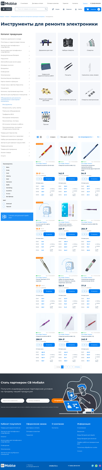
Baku (7, 167)
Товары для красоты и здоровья (15, 136)
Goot (7, 173)
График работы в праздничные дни (88, 443)
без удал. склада (67, 137)
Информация (83, 424)
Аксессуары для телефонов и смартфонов (15, 51)
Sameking (9, 188)
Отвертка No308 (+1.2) (87, 336)
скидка (52, 137)
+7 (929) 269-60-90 (74, 466)
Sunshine (9, 190)
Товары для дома (15, 146)
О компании (24, 3)
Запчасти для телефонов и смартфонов (15, 46)
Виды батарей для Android (86, 438)
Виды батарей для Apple (86, 435)
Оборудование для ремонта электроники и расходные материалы (28, 16)
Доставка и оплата (37, 3)
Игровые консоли (7, 65)
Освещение (15, 71)
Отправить (58, 400)
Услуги (15, 156)
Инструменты (7, 104)
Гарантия (65, 3)
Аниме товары (15, 152)
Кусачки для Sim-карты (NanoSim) (43, 224)
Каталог (7, 16)
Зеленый (9, 203)
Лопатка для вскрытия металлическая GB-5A (88, 280)
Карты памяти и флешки (15, 81)
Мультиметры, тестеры (10, 121)
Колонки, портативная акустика (15, 91)
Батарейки (15, 68)
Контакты (75, 3)
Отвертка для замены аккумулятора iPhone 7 (65, 224)
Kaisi (7, 179)
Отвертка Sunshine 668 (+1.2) (67, 165)
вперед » (78, 367)
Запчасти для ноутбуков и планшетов (15, 94)
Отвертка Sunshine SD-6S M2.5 (45, 165)
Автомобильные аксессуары (15, 62)
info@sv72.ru (53, 466)
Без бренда (9, 196)
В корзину (49, 179)
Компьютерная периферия (15, 78)
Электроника (15, 75)
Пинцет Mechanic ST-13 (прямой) (43, 280)
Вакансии (80, 431)
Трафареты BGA (8, 114)
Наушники (15, 58)
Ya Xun (8, 193)
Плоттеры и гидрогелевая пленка (13, 42)
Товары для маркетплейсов (10, 428)
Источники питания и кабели (12, 124)
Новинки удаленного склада (11, 39)
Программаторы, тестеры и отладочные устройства (12, 128)
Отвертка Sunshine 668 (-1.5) (67, 336)
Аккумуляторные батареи (15, 55)
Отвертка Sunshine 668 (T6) (89, 224)
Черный (8, 206)
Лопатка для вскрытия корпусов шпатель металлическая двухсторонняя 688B (90, 168)
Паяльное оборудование (11, 111)
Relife (7, 185)
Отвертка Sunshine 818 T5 (43, 336)
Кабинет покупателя (11, 424)
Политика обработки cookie (87, 447)
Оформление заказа (36, 424)
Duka (7, 170)
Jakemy (8, 176)
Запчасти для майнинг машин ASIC (15, 142)
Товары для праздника (15, 149)
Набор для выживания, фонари (12, 139)
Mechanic (9, 182)
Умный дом (15, 88)
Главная (2, 16)
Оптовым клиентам (53, 3)
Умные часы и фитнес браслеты (15, 85)
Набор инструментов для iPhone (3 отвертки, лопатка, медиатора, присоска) (67, 281)
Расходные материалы (10, 117)
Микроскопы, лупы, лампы (11, 108)
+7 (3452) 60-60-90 (95, 3)
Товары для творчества (15, 133)
